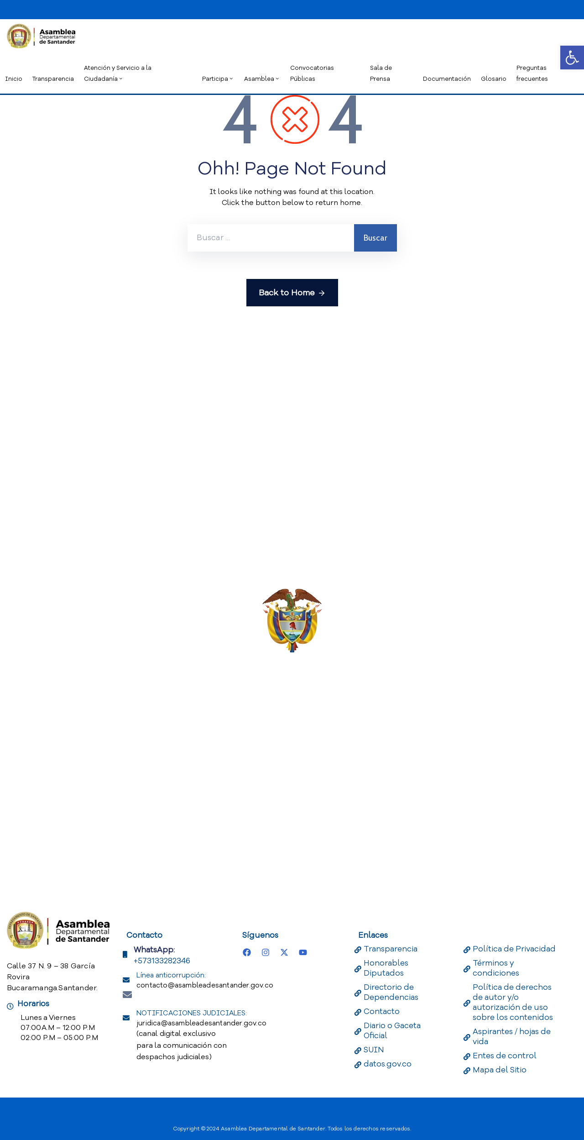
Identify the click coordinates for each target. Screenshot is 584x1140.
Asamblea (262, 79)
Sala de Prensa (381, 73)
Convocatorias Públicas (312, 73)
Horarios (33, 1003)
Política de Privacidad (514, 949)
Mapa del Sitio (500, 1070)
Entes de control (505, 1056)
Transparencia (53, 79)
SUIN (374, 1050)
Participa (218, 79)
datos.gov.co (388, 1064)
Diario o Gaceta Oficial (392, 1030)
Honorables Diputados (386, 968)
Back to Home (292, 293)
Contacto (382, 1011)
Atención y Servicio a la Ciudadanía (117, 73)
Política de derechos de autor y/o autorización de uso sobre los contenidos (513, 1002)
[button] (572, 57)
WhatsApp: (154, 950)
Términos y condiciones (496, 968)
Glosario (493, 79)
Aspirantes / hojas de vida (512, 1036)
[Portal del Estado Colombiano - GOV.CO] (63, 8)
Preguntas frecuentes (532, 73)
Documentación (447, 79)
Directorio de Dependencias (391, 992)
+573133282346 (162, 961)
